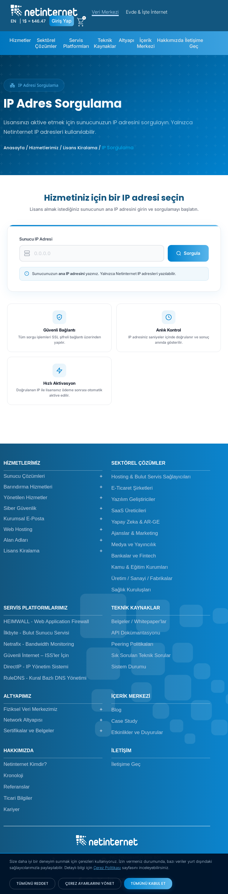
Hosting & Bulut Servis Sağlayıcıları (151, 477)
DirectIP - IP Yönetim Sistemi (36, 667)
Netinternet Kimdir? (25, 764)
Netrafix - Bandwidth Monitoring (39, 644)
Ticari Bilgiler (18, 798)
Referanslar (17, 787)
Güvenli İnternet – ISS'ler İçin (36, 655)
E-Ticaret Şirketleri (132, 488)
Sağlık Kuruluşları (131, 590)
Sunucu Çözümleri (53, 476)
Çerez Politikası (107, 867)
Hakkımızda (170, 40)
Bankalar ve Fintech (133, 556)
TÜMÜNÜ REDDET (32, 883)
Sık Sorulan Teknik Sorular (141, 655)
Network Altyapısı (53, 720)
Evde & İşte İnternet (146, 12)
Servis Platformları (76, 43)
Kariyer (12, 809)
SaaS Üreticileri (128, 510)
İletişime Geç (194, 43)
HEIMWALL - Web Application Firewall (46, 621)
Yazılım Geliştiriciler (133, 499)
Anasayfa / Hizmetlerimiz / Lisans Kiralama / (53, 148)
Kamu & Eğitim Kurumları (139, 567)
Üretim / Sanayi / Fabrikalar (141, 578)
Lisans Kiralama (53, 551)
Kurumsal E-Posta (53, 519)
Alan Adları (53, 540)
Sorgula (188, 253)
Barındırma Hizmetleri (53, 487)
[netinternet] (44, 10)
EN (13, 20)
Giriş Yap (62, 21)
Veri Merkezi (105, 12)
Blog (116, 710)
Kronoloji (13, 775)
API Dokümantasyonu (135, 633)
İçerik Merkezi (146, 43)
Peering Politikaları (132, 644)
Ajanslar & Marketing (134, 533)
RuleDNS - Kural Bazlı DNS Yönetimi (45, 678)
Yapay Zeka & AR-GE (135, 522)
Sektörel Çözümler (46, 43)
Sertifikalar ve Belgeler (53, 731)
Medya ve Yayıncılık (133, 544)
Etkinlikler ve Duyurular (137, 732)
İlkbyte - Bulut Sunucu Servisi (36, 633)
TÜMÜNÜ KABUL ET (148, 883)
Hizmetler (20, 40)
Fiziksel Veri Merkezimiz (53, 709)
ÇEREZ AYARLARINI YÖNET (89, 883)
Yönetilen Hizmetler (53, 497)
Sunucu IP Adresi (36, 238)
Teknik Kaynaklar (105, 43)
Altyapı (126, 40)
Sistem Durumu (128, 667)
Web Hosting (53, 529)
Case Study (124, 721)
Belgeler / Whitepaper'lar (139, 621)
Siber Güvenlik (53, 508)
